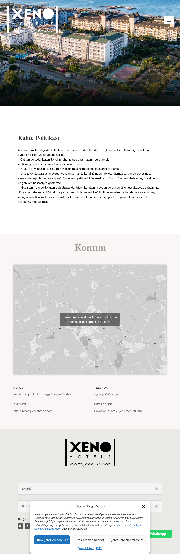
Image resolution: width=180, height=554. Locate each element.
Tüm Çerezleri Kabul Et (52, 540)
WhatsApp (155, 533)
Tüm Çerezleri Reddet (89, 540)
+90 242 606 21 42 (106, 394)
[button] (144, 506)
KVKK (99, 548)
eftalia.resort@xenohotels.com (32, 411)
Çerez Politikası (86, 548)
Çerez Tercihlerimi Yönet (126, 540)
